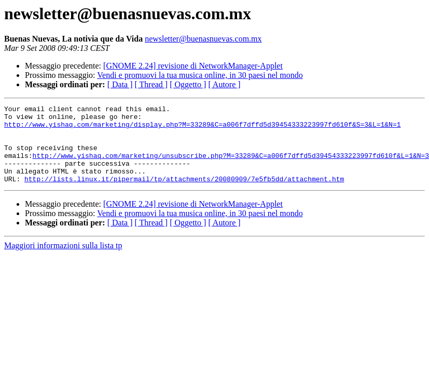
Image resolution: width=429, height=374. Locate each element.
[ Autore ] (224, 84)
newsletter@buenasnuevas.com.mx (203, 38)
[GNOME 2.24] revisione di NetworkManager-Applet (193, 65)
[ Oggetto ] (188, 84)
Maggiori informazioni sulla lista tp (63, 261)
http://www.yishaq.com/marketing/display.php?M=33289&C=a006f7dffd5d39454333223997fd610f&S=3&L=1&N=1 (202, 128)
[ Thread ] (151, 84)
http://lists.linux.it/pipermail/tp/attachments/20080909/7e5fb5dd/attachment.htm (184, 194)
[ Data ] (120, 84)
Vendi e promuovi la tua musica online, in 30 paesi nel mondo (199, 75)
